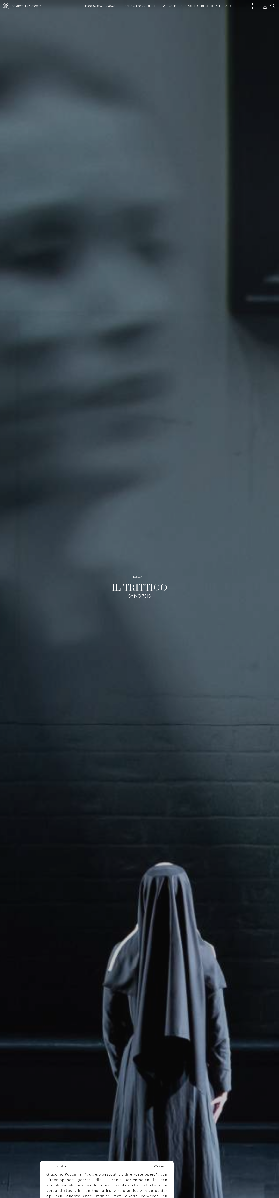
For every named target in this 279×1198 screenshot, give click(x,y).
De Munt (207, 6)
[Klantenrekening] (265, 6)
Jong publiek (188, 6)
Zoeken (273, 6)
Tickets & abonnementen (140, 6)
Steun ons (223, 6)
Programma (93, 6)
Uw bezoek (168, 6)
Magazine (112, 6)
